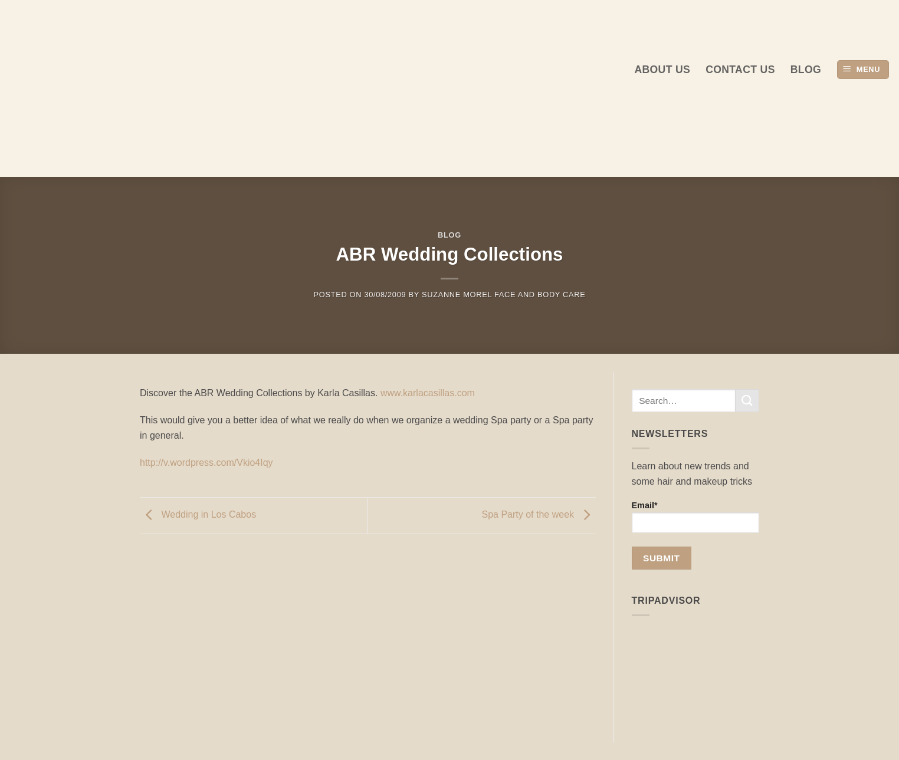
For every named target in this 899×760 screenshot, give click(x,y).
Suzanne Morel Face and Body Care (503, 294)
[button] (863, 70)
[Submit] (747, 400)
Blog (805, 69)
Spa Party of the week (539, 514)
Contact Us (740, 69)
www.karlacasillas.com (427, 393)
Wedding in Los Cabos (198, 514)
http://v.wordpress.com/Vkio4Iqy (206, 463)
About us (662, 69)
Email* (696, 517)
